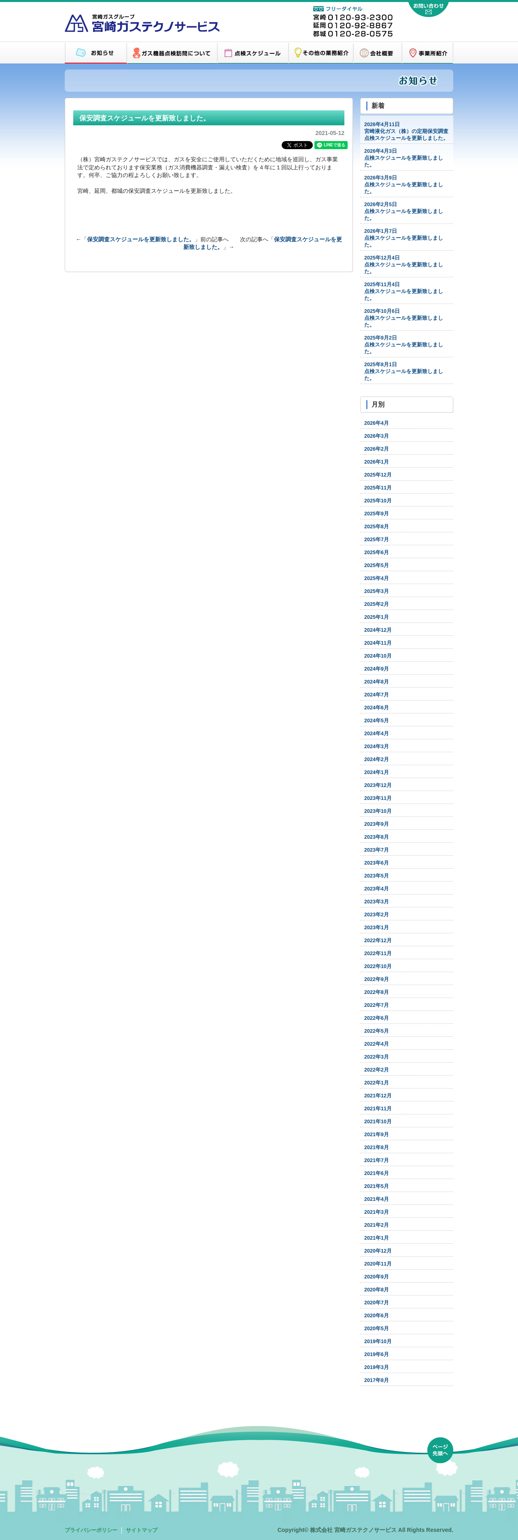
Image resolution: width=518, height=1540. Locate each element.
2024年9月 (376, 669)
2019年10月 (378, 1341)
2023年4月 (376, 889)
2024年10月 (378, 656)
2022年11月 (378, 953)
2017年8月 (376, 1380)
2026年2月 (376, 449)
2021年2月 (376, 1225)
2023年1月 (376, 927)
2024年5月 (376, 721)
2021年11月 (378, 1109)
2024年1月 (376, 772)
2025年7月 (376, 539)
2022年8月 (376, 992)
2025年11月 (378, 488)
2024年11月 (378, 643)
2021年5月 (376, 1186)
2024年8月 (376, 682)
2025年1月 (376, 617)
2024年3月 (376, 746)
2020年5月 (376, 1328)
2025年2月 (376, 604)
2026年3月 (376, 436)
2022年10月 (378, 966)
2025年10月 (378, 501)
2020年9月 (376, 1277)
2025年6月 (376, 552)
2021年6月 (376, 1173)
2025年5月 (376, 565)
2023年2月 (376, 915)
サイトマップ (141, 1530)
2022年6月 (376, 1018)
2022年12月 (378, 940)
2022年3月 (376, 1057)
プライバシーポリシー (91, 1530)
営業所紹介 (427, 53)
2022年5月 (376, 1031)
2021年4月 (376, 1199)
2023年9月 (376, 824)
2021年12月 (378, 1096)
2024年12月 (378, 630)
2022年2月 (376, 1070)
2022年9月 (376, 979)
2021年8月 (376, 1147)
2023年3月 (376, 902)
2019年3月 (376, 1367)
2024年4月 (376, 733)
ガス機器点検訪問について (172, 53)
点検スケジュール (253, 53)
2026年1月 (376, 462)
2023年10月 (378, 811)
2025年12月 (378, 475)
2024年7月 (376, 695)
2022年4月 (376, 1044)
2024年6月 (376, 708)
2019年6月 (376, 1354)
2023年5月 (376, 876)
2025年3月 (376, 591)
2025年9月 (376, 514)
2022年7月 (376, 1005)
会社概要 (377, 53)
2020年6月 (376, 1315)
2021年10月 (378, 1121)
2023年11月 (378, 798)
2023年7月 (376, 850)
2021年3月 (376, 1212)
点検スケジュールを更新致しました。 (403, 158)
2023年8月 (376, 837)
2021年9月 (376, 1134)
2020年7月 (376, 1303)
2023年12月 (378, 785)
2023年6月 (376, 863)
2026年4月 (376, 423)
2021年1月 (376, 1238)
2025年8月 (376, 527)
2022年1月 (376, 1083)
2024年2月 (376, 759)
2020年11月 (378, 1264)
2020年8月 (376, 1290)
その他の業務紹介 (321, 53)
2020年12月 (378, 1251)
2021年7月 (376, 1160)
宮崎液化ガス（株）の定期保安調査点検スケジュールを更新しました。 (406, 131)
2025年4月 (376, 578)
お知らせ (96, 53)
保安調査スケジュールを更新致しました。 (141, 239)
